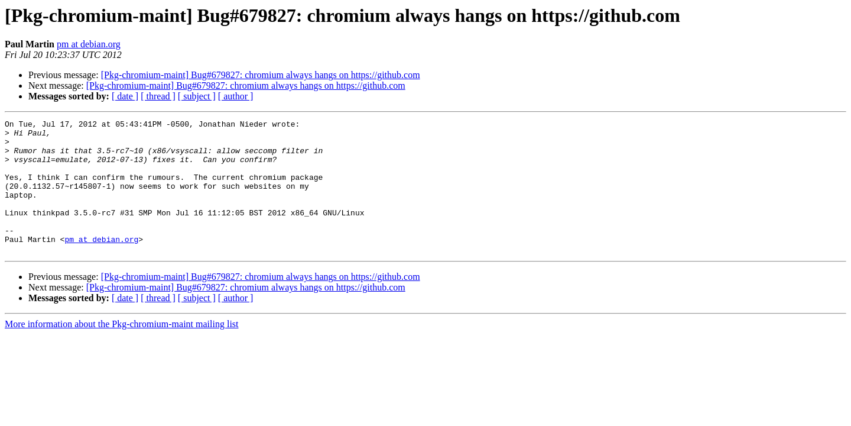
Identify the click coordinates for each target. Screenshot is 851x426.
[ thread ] (158, 96)
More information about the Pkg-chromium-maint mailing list (122, 351)
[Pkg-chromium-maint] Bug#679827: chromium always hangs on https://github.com (260, 75)
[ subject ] (197, 96)
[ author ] (236, 96)
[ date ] (125, 96)
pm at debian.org (89, 44)
